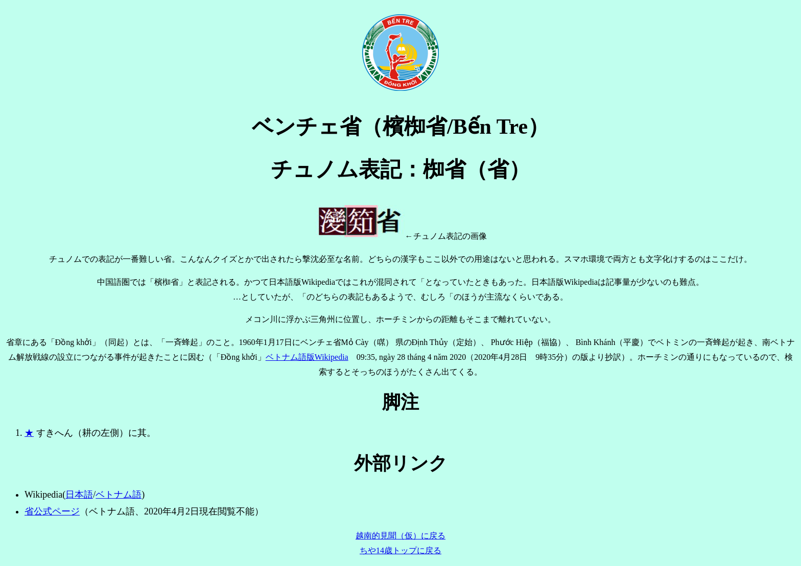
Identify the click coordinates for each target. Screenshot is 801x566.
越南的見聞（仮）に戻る (400, 535)
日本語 (79, 494)
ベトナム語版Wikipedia (307, 357)
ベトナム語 (119, 494)
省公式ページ (52, 511)
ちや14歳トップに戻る (400, 550)
